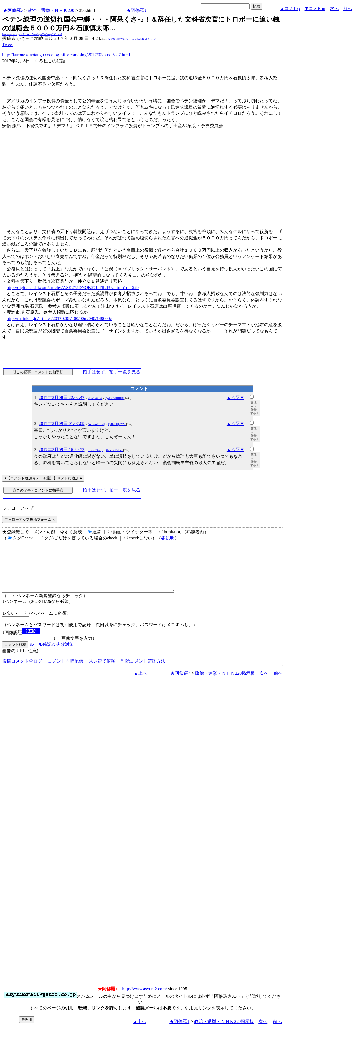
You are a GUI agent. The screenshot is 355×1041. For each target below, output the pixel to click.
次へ (334, 8)
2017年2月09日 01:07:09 (62, 423)
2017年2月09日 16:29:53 (62, 449)
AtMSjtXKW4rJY (118, 38)
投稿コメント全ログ (22, 671)
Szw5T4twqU (95, 450)
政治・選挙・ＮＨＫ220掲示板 (225, 683)
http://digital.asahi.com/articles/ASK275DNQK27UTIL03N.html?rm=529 (73, 287)
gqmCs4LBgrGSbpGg (143, 38)
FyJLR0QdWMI (117, 424)
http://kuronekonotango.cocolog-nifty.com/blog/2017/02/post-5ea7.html (66, 54)
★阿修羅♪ (13, 10)
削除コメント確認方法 (143, 671)
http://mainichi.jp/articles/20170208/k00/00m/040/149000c (59, 318)
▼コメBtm (315, 8)
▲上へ (140, 683)
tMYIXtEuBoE (114, 450)
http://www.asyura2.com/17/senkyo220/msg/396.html (32, 34)
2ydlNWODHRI (114, 398)
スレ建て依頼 (102, 671)
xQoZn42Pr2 (95, 398)
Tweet (7, 44)
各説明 (167, 538)
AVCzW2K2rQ (96, 424)
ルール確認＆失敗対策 (51, 654)
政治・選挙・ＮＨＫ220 (51, 10)
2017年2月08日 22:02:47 (62, 397)
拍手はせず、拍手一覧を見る (111, 371)
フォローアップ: (18, 508)
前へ (347, 8)
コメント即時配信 (65, 671)
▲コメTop (290, 8)
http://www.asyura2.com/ (144, 998)
